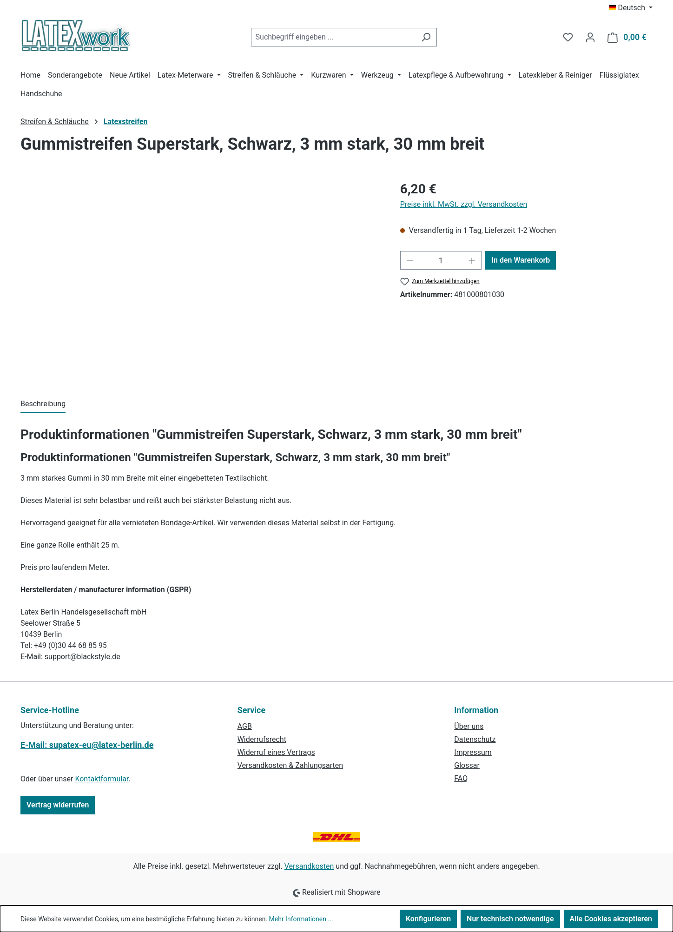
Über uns (468, 726)
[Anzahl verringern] (410, 260)
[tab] (43, 404)
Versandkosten (309, 866)
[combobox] (333, 37)
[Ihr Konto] (590, 37)
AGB (245, 726)
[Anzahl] (441, 260)
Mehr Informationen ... (301, 919)
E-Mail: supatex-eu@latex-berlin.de (86, 745)
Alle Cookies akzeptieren (611, 918)
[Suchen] (426, 37)
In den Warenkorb (520, 260)
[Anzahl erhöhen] (472, 260)
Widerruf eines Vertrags (276, 752)
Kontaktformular (101, 778)
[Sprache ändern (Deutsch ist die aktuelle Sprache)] (631, 8)
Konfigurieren (428, 918)
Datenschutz (474, 739)
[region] (201, 279)
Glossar (467, 765)
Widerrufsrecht (262, 739)
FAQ (461, 778)
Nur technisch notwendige (510, 918)
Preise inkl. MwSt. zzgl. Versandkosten (464, 204)
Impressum (473, 752)
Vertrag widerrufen (57, 804)
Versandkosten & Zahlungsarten (290, 765)
